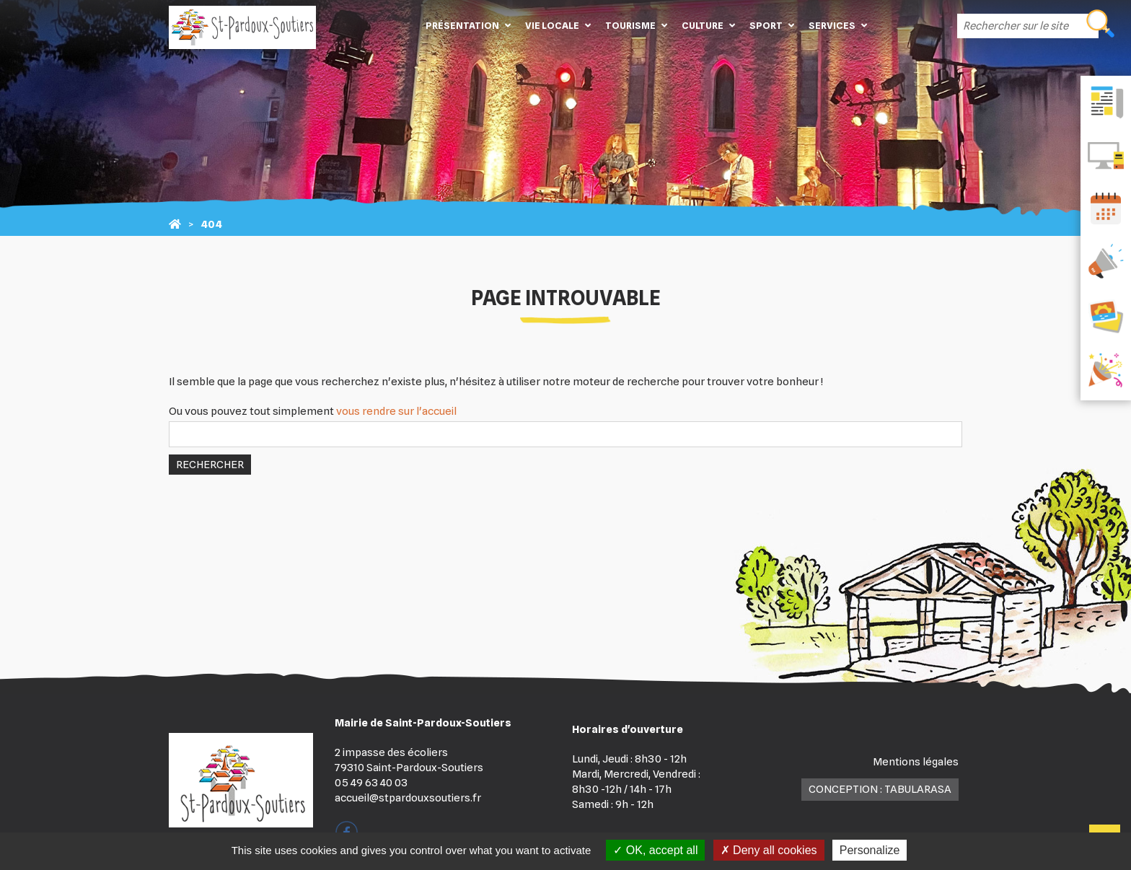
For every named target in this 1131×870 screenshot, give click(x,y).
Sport (766, 25)
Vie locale (552, 25)
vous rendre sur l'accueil (396, 411)
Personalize (870, 850)
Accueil (397, 25)
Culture (702, 25)
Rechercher (210, 464)
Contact (896, 25)
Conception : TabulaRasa (880, 789)
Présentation (462, 25)
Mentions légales (916, 761)
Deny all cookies (769, 850)
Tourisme (630, 25)
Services (832, 25)
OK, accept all (655, 850)
